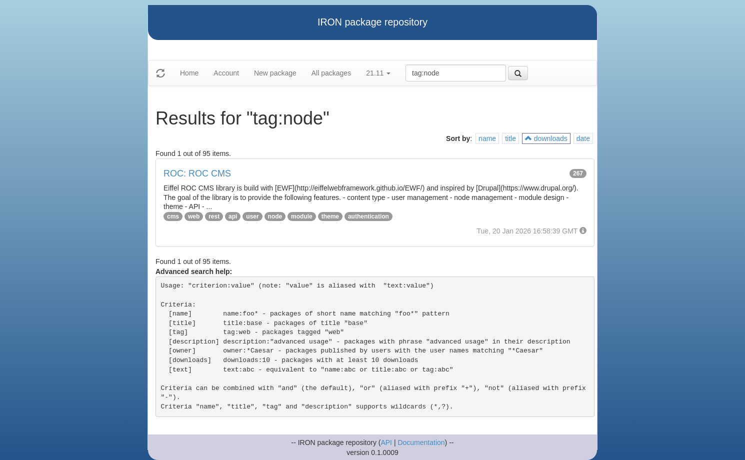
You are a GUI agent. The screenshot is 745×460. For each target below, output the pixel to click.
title (510, 138)
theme (330, 216)
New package (275, 73)
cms (173, 216)
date (583, 138)
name (487, 138)
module (301, 216)
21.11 (378, 73)
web (194, 216)
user (252, 216)
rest (214, 216)
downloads (546, 138)
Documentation (421, 442)
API (386, 442)
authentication (368, 216)
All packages (331, 73)
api (232, 216)
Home (189, 73)
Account (226, 73)
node (275, 216)
